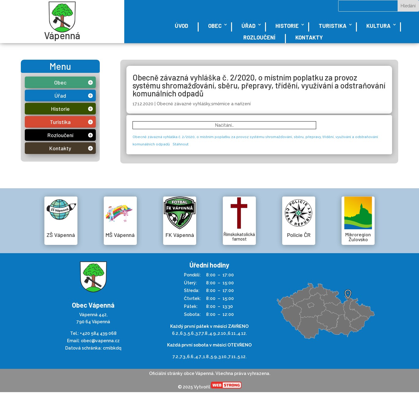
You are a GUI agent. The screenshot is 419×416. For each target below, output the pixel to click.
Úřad (248, 25)
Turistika (332, 25)
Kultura (378, 25)
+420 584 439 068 (98, 333)
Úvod (181, 25)
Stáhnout (181, 144)
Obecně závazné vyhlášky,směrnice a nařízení (204, 103)
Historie (287, 25)
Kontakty (309, 37)
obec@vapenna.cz (100, 340)
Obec (215, 25)
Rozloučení (259, 37)
